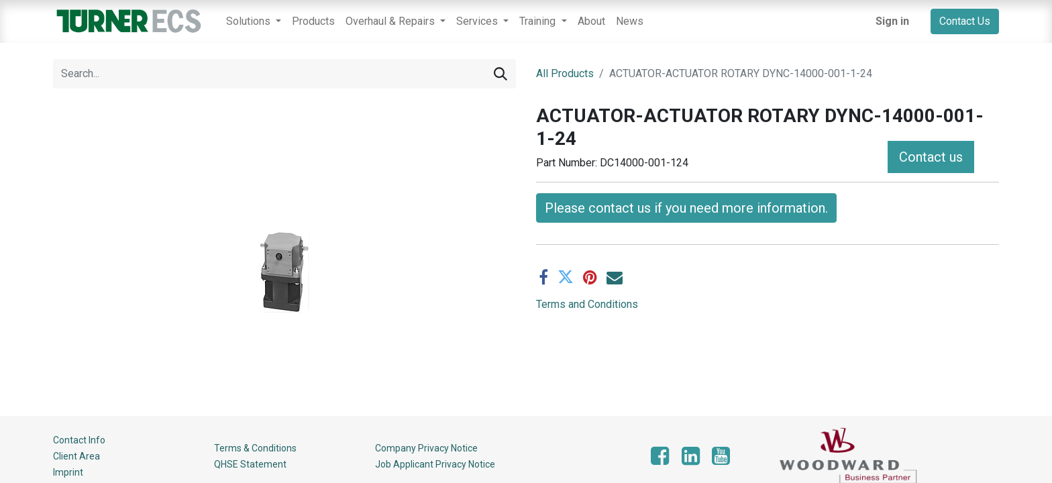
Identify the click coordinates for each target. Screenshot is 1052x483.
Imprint (68, 472)
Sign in (892, 21)
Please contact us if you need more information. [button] (686, 208)
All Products (565, 73)
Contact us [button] (931, 157)
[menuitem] (313, 21)
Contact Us (964, 21)
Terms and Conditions (587, 304)
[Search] (500, 74)
